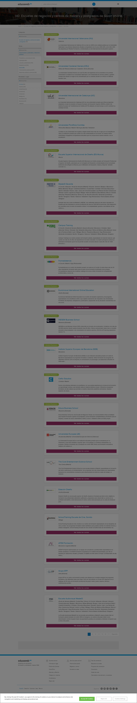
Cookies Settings (120, 699)
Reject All (104, 699)
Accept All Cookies (87, 699)
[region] (68, 698)
